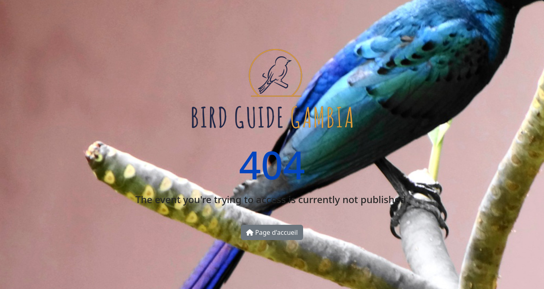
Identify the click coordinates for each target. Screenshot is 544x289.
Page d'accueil (271, 232)
